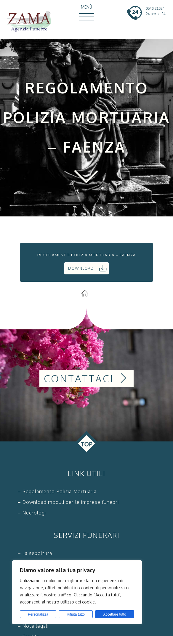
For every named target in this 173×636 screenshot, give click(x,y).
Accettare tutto (114, 614)
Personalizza (38, 614)
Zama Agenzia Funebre (32, 21)
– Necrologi (32, 513)
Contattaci (86, 378)
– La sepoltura (35, 553)
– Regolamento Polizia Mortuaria (57, 491)
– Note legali (33, 626)
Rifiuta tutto (76, 614)
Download (87, 268)
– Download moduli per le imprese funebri (68, 502)
